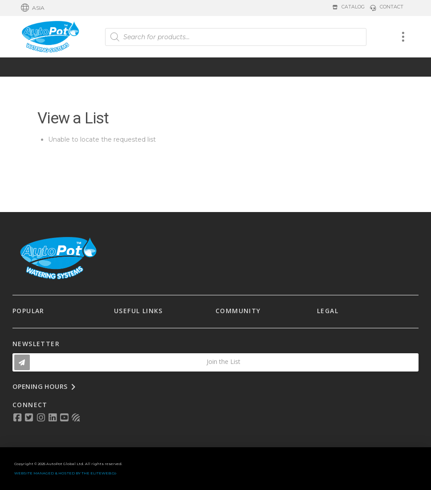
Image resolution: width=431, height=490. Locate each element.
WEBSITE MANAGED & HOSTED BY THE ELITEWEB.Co (65, 473)
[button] (33, 8)
